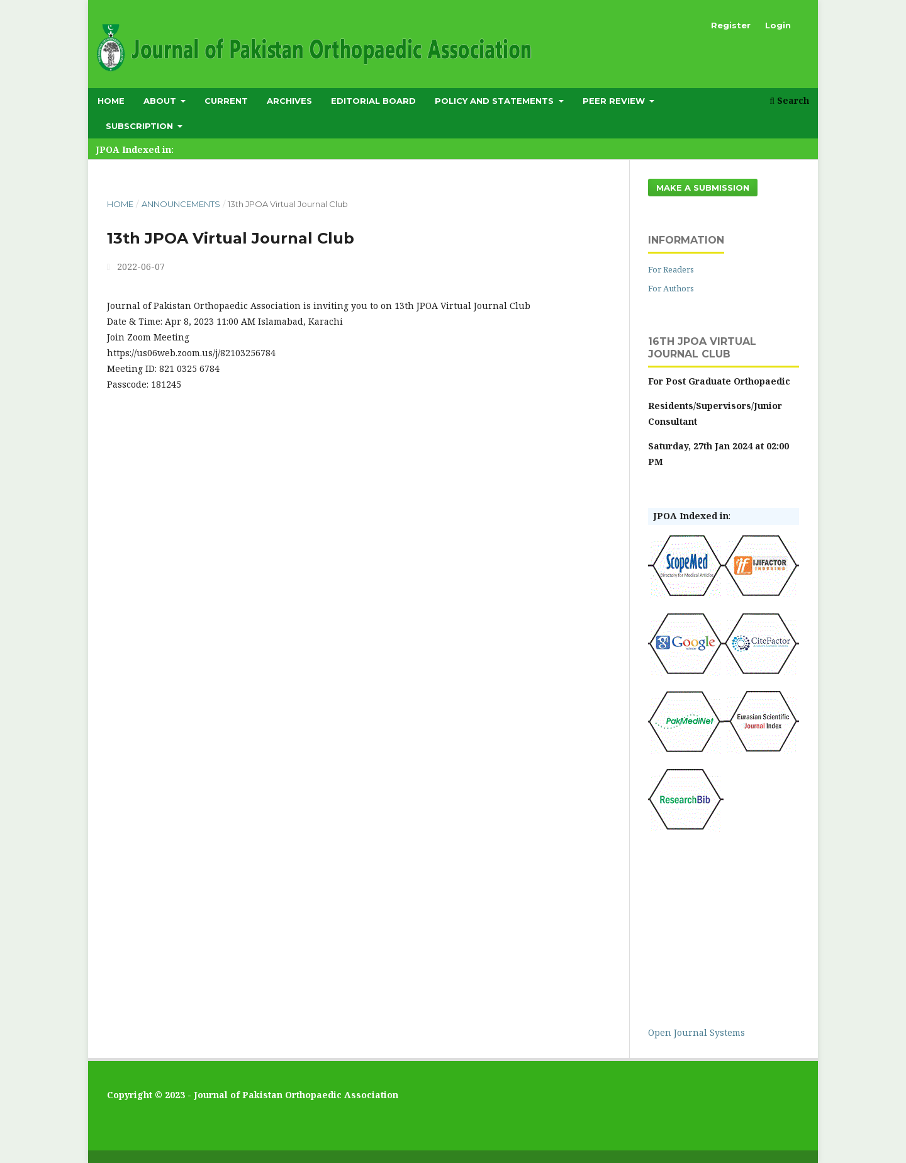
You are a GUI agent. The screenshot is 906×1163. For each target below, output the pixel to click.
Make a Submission (702, 188)
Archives (289, 101)
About (161, 101)
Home (111, 101)
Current (226, 101)
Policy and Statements (495, 101)
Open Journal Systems (696, 1032)
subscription (141, 126)
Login (778, 25)
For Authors (671, 288)
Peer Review (615, 101)
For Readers (671, 269)
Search (789, 100)
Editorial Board (373, 101)
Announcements (181, 204)
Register (731, 25)
